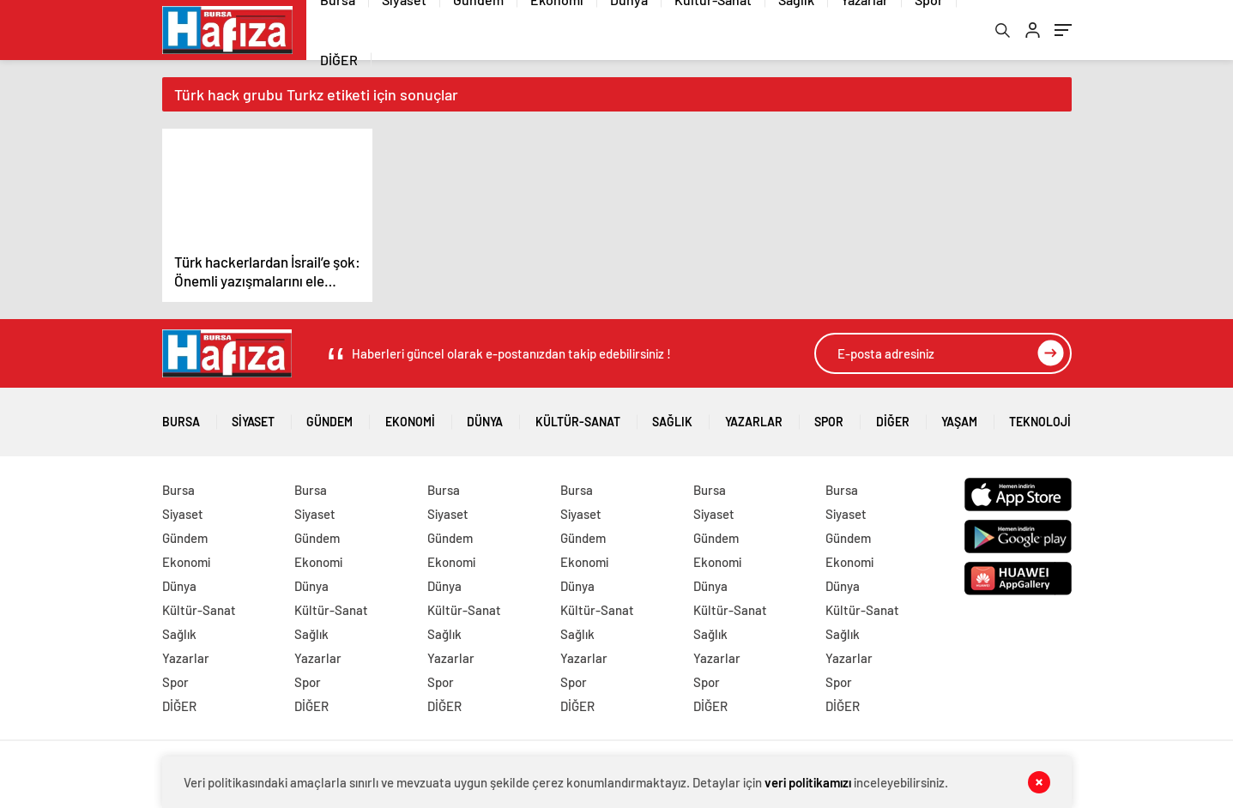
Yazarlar (754, 415)
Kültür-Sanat (577, 415)
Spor (828, 415)
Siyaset (253, 415)
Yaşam (959, 415)
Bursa (181, 415)
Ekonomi (410, 415)
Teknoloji (1040, 415)
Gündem (329, 415)
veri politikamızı (808, 782)
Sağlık (672, 415)
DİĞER (339, 59)
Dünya (485, 415)
